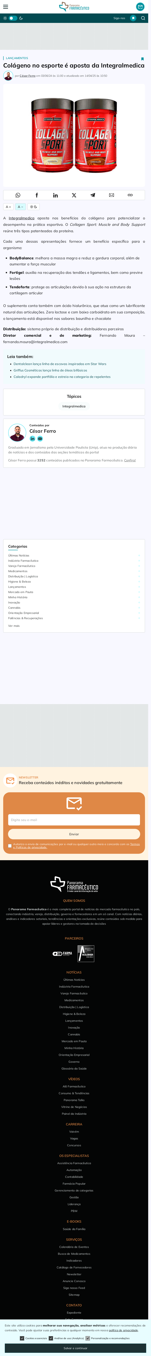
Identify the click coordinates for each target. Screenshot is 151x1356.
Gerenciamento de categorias (74, 1190)
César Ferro (27, 76)
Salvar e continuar (76, 1348)
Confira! (130, 460)
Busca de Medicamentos (74, 1254)
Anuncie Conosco (74, 1281)
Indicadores (74, 1260)
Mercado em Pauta (20, 592)
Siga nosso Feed (74, 1288)
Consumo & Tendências (74, 1093)
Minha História (17, 597)
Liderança (74, 1204)
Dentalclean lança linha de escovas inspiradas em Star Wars (60, 364)
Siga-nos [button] (119, 18)
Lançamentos (17, 58)
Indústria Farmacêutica (23, 560)
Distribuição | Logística (23, 576)
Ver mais (14, 626)
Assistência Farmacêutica (74, 1163)
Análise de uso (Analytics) (66, 1338)
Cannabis (14, 607)
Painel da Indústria (74, 1114)
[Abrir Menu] (17, 7)
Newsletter (74, 1274)
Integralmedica (21, 218)
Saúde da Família (74, 1229)
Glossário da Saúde (74, 1068)
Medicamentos (17, 571)
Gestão (74, 1197)
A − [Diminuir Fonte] (20, 207)
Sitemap (74, 1295)
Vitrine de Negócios (74, 1107)
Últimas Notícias (18, 555)
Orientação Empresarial (23, 613)
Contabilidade (74, 1177)
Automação (74, 1170)
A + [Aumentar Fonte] (8, 207)
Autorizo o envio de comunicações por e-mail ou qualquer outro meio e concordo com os (76, 846)
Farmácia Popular (74, 1183)
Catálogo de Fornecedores (74, 1267)
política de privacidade (123, 1330)
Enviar (74, 834)
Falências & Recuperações (25, 618)
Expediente (74, 1312)
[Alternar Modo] (33, 206)
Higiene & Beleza (19, 581)
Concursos (74, 1145)
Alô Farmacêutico (74, 1086)
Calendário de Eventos (74, 1247)
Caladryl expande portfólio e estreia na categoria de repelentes (62, 377)
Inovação (14, 602)
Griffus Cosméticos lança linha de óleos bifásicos (50, 370)
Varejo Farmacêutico (21, 566)
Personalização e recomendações (108, 1338)
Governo (74, 1062)
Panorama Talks (74, 1100)
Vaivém (74, 1131)
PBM (74, 1211)
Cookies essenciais (33, 1338)
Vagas (74, 1138)
